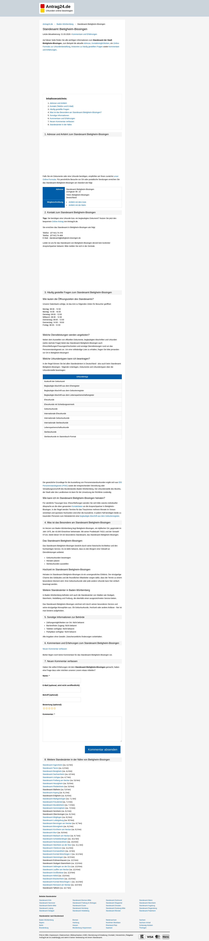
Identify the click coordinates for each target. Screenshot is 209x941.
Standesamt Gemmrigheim (54, 808)
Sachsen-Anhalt (145, 923)
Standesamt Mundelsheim (54, 805)
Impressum (54, 935)
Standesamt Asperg (51, 793)
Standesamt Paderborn (147, 911)
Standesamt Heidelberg (81, 911)
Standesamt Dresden (113, 906)
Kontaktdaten (77, 506)
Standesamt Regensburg (148, 908)
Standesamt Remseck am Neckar (57, 885)
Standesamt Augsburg (147, 906)
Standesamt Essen (79, 906)
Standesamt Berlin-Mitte (47, 906)
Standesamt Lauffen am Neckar (56, 869)
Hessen (75, 925)
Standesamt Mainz (145, 900)
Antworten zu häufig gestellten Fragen (87, 47)
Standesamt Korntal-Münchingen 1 (57, 882)
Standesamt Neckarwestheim (55, 842)
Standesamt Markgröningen (54, 799)
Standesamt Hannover (47, 903)
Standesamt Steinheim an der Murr (57, 845)
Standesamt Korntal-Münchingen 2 (57, 854)
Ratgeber (129, 935)
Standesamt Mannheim (147, 903)
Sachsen (142, 920)
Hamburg (76, 923)
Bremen (75, 920)
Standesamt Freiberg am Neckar (56, 780)
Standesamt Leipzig (46, 908)
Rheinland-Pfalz (111, 925)
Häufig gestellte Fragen (59, 109)
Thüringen (142, 928)
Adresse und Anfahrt (58, 103)
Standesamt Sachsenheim (54, 774)
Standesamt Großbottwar (53, 873)
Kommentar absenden (102, 749)
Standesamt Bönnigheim (53, 826)
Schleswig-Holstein (146, 925)
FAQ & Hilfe (43, 935)
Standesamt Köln (45, 900)
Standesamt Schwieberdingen (55, 839)
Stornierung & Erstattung (97, 935)
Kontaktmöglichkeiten (100, 43)
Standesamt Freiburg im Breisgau (84, 903)
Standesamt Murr (50, 832)
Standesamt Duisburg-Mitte (115, 908)
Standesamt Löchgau (52, 777)
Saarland (109, 928)
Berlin (41, 925)
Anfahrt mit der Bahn (77, 205)
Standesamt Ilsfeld (51, 876)
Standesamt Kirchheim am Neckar (57, 829)
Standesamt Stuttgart (46, 911)
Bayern (41, 923)
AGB (85, 935)
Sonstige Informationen (59, 115)
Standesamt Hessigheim (53, 783)
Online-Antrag (57, 221)
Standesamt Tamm (51, 768)
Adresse (87, 43)
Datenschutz (64, 935)
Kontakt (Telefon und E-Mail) (61, 106)
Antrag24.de (48, 24)
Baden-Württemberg (65, 24)
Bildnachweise (76, 935)
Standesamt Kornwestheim (54, 851)
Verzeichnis (120, 935)
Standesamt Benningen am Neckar (57, 823)
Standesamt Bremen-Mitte (82, 900)
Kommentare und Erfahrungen (84, 34)
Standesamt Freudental (53, 802)
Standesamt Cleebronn (52, 848)
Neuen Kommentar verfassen (62, 121)
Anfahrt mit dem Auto (77, 202)
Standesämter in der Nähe (61, 125)
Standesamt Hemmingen (53, 857)
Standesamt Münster (113, 911)
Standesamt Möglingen (52, 817)
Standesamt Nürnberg (80, 908)
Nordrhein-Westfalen (113, 923)
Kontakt (111, 935)
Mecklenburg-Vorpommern (82, 928)
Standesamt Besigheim (52, 771)
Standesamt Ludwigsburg (53, 820)
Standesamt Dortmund (114, 900)
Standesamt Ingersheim (53, 765)
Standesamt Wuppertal (114, 903)
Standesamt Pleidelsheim (53, 786)
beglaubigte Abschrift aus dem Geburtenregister (99, 516)
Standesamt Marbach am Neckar (57, 836)
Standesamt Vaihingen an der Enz (57, 866)
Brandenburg (43, 928)
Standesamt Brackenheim (54, 879)
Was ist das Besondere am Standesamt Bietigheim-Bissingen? (76, 112)
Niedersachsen (111, 920)
